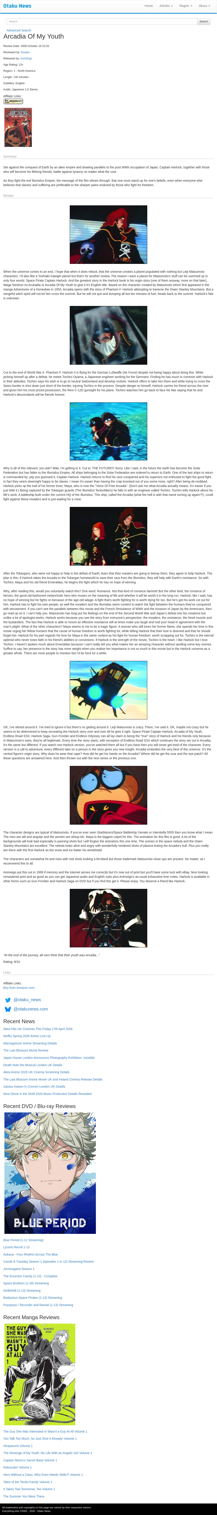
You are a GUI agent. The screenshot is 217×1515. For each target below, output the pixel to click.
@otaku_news (27, 999)
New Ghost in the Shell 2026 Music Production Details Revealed (47, 1094)
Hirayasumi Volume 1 (18, 1446)
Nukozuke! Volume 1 (17, 1467)
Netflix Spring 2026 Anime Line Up (26, 1036)
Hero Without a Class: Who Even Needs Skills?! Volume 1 (43, 1474)
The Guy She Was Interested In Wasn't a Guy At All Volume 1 (45, 1431)
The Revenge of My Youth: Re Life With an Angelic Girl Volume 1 (47, 1453)
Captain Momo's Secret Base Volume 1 (30, 1460)
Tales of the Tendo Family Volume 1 (27, 1482)
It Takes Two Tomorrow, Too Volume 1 (29, 1489)
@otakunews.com (31, 1009)
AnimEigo (26, 58)
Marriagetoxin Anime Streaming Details (30, 1043)
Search (204, 21)
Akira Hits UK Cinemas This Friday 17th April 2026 (38, 1029)
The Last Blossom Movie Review (25, 1050)
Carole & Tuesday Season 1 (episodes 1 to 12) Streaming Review (48, 1261)
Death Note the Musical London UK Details (32, 1065)
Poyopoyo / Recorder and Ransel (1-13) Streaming (38, 1305)
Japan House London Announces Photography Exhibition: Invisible (49, 1057)
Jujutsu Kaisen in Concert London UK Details (34, 1086)
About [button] (204, 6)
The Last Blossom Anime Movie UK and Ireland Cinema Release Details (52, 1079)
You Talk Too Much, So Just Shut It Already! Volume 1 (40, 1438)
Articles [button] (166, 6)
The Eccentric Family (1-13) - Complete (30, 1276)
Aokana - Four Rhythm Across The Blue (30, 1254)
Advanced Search (19, 30)
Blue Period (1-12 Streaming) (23, 1240)
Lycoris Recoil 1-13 (16, 1247)
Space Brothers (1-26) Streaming (26, 1283)
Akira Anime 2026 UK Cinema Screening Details (36, 1072)
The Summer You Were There (23, 1496)
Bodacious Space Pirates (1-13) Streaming (32, 1297)
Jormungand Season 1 (19, 1269)
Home (149, 6)
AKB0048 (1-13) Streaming (22, 1290)
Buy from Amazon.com (19, 987)
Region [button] (185, 6)
